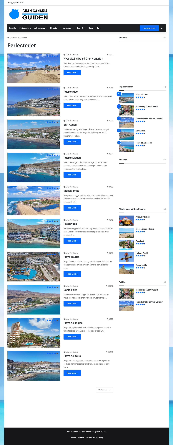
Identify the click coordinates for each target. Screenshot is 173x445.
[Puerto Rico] (33, 101)
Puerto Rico (71, 91)
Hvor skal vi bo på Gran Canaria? (83, 58)
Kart (98, 28)
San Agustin (71, 124)
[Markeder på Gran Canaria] (126, 110)
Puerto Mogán (72, 157)
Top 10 (80, 28)
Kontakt (81, 438)
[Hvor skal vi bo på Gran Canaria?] (33, 68)
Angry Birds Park (143, 217)
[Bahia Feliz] (33, 299)
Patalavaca (70, 223)
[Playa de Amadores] (126, 146)
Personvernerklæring (94, 438)
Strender (53, 28)
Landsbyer (67, 28)
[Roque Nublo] (126, 269)
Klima (90, 28)
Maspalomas (71, 190)
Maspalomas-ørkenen (145, 229)
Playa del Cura (72, 356)
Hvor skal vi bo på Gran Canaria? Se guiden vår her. (86, 432)
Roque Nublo (141, 265)
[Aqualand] (126, 245)
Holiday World (142, 253)
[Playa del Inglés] (33, 333)
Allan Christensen (72, 55)
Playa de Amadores (144, 143)
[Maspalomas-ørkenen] (126, 233)
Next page (104, 389)
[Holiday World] (126, 257)
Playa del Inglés (73, 323)
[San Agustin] (33, 134)
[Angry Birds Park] (126, 221)
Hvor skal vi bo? (149, 28)
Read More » (72, 72)
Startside (11, 38)
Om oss (73, 438)
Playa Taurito (71, 256)
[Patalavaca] (33, 233)
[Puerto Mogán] (33, 167)
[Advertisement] (113, 14)
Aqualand (140, 241)
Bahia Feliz (70, 289)
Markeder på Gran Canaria (147, 107)
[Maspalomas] (33, 200)
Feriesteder (24, 28)
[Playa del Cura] (33, 366)
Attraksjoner (39, 28)
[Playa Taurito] (33, 266)
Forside (12, 28)
